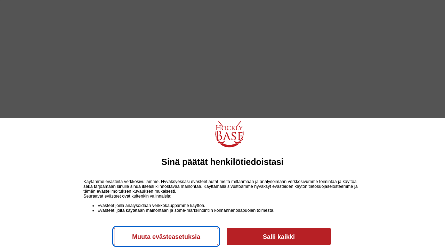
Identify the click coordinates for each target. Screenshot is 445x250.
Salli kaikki (279, 236)
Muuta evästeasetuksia (166, 236)
